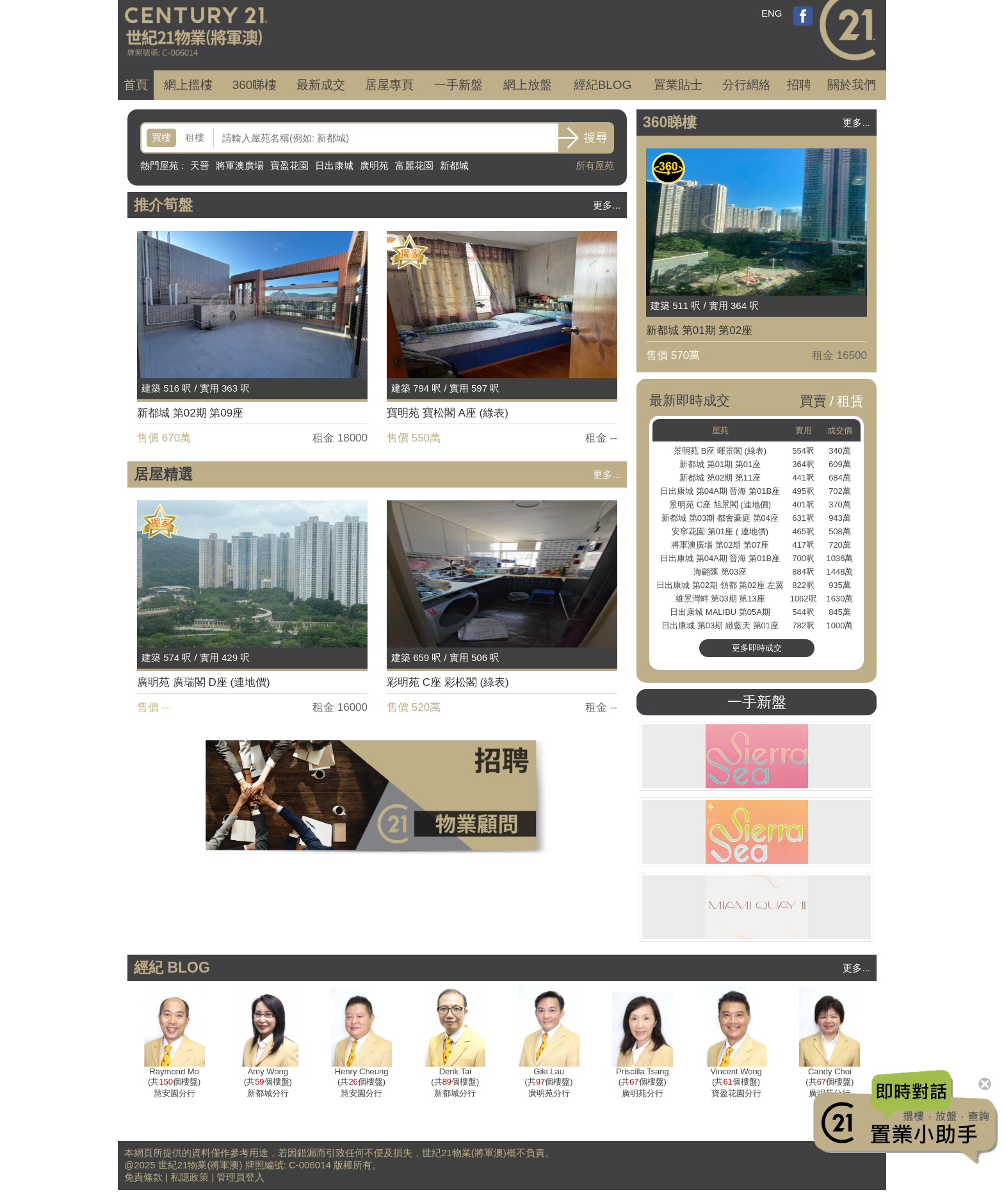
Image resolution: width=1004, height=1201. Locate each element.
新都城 (454, 165)
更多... (606, 205)
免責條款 (143, 1177)
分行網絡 (746, 84)
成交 (320, 84)
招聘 (799, 84)
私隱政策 (189, 1177)
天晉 (199, 165)
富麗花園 (414, 165)
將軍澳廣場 (240, 165)
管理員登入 (240, 1177)
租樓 (194, 137)
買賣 (813, 401)
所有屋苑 (595, 165)
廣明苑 (374, 165)
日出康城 (334, 165)
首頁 (136, 84)
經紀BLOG (603, 84)
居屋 (389, 84)
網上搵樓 (188, 84)
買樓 (161, 137)
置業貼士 (678, 84)
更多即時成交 (757, 648)
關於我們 (851, 84)
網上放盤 (527, 84)
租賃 (850, 401)
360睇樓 (254, 84)
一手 (458, 84)
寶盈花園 (289, 165)
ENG (771, 13)
